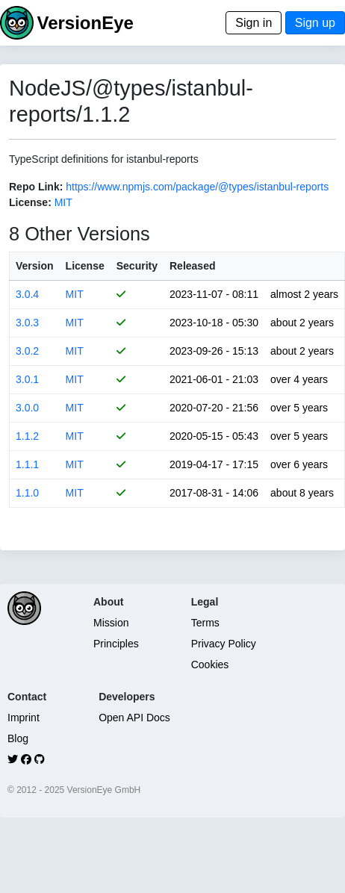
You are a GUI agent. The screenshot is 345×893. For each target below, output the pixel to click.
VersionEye (85, 23)
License (85, 266)
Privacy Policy (223, 644)
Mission (110, 623)
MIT (63, 202)
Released (192, 266)
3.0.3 (27, 323)
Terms (205, 623)
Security (137, 266)
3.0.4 (27, 294)
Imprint (23, 718)
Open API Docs (134, 718)
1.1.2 (27, 436)
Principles (116, 644)
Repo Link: (36, 187)
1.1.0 (27, 493)
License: (30, 202)
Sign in (253, 22)
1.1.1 (27, 464)
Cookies (210, 664)
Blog (17, 738)
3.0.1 (27, 379)
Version (35, 266)
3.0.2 (27, 351)
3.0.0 (27, 408)
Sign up (315, 22)
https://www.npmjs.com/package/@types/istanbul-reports (197, 187)
